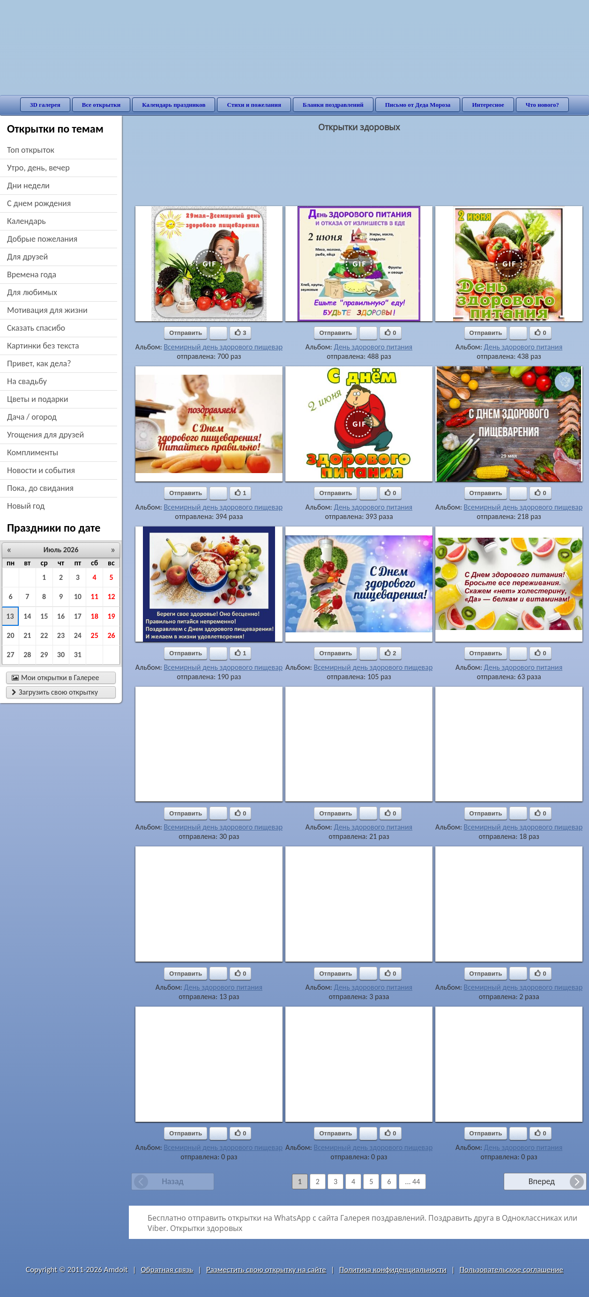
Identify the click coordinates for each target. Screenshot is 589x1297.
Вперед (542, 1181)
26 (111, 635)
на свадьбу (27, 381)
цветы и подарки (37, 399)
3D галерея (45, 104)
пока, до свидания (40, 488)
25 (94, 635)
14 (27, 616)
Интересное (488, 104)
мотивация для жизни (47, 310)
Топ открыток (30, 150)
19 (111, 616)
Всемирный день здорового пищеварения (231, 346)
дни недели (28, 185)
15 (44, 616)
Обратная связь (167, 1270)
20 (10, 635)
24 (78, 635)
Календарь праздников (173, 104)
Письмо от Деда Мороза (418, 104)
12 (111, 596)
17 (78, 616)
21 (27, 635)
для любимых (32, 292)
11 (94, 596)
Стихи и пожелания (254, 104)
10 (78, 596)
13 (10, 616)
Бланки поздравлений (333, 104)
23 (61, 635)
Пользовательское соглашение (511, 1270)
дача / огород (32, 417)
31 (78, 654)
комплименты (32, 452)
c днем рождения (39, 203)
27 (10, 654)
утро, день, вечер (38, 168)
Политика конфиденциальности (393, 1270)
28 (27, 654)
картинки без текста (43, 346)
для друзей (27, 257)
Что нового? (542, 104)
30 (61, 654)
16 (61, 616)
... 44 (412, 1181)
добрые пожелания (42, 239)
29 (44, 654)
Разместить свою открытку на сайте (266, 1270)
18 (94, 616)
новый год (26, 506)
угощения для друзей (45, 435)
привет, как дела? (39, 363)
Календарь (26, 221)
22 (44, 635)
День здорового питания (373, 346)
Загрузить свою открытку (55, 692)
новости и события (41, 470)
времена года (31, 274)
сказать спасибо (36, 328)
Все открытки (101, 104)
